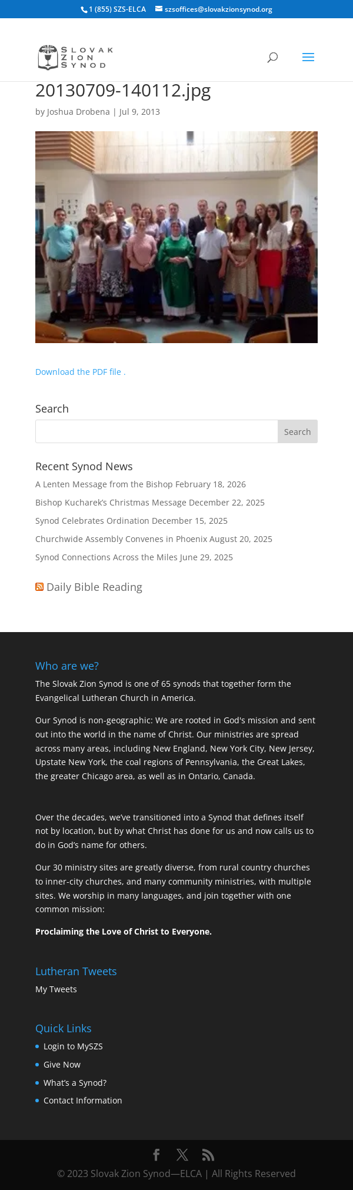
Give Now (62, 1064)
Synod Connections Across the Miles (106, 557)
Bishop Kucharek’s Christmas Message (111, 502)
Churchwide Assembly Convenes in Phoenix (121, 538)
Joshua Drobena (78, 111)
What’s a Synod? (75, 1082)
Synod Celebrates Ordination (92, 520)
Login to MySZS (73, 1046)
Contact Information (83, 1100)
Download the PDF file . (80, 371)
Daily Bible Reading (94, 587)
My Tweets (56, 989)
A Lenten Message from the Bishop (104, 484)
